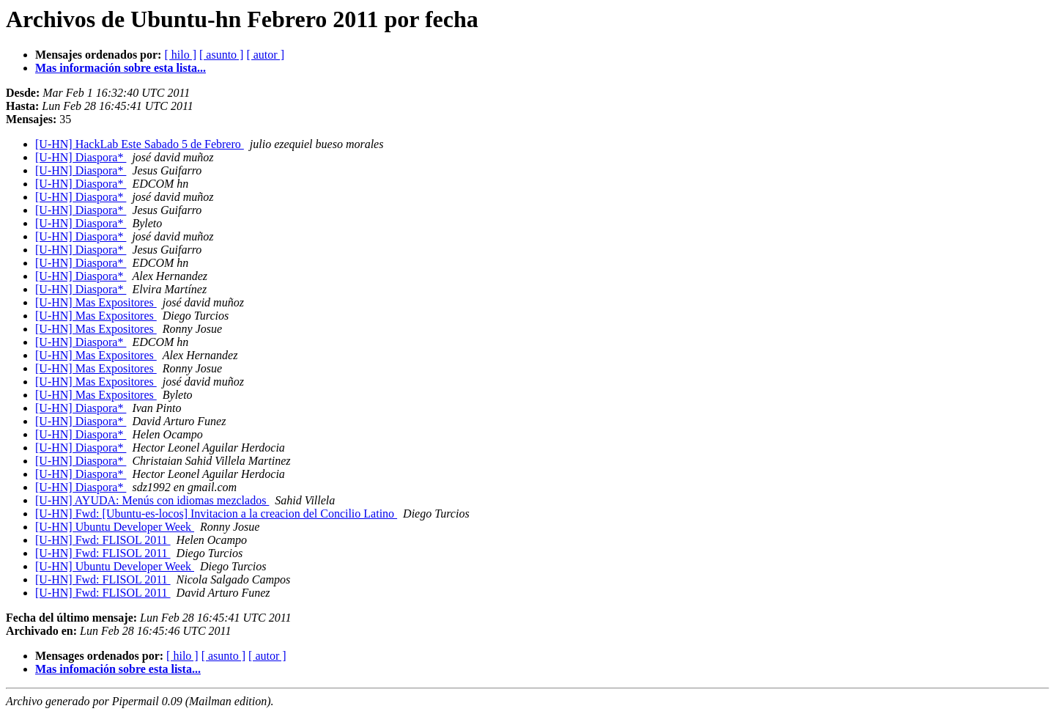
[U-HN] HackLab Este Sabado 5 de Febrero (139, 144)
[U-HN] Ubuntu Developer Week (114, 526)
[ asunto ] (221, 54)
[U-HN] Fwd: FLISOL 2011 (103, 540)
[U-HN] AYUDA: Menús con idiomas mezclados (152, 500)
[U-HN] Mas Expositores (96, 302)
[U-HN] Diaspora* (80, 157)
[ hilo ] (180, 54)
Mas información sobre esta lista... (120, 68)
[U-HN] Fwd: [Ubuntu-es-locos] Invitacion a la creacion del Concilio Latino (216, 513)
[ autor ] (265, 54)
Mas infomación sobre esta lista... (118, 669)
